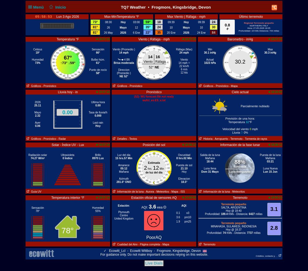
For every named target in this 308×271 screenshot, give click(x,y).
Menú (37, 7)
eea (161, 207)
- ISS (182, 191)
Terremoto (206, 244)
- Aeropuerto (220, 138)
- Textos (132, 138)
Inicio (57, 7)
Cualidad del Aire (125, 244)
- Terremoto (236, 138)
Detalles (119, 138)
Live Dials (154, 263)
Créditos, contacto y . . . (269, 256)
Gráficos (33, 86)
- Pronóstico (49, 86)
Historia (205, 138)
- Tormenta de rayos (255, 138)
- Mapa (233, 86)
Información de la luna (128, 191)
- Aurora (149, 191)
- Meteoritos (162, 191)
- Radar (61, 138)
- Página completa (149, 244)
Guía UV (33, 191)
